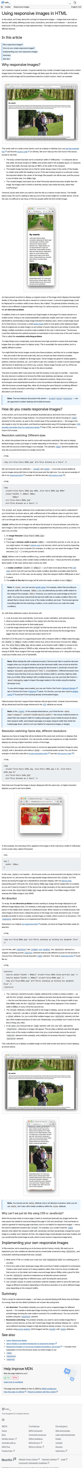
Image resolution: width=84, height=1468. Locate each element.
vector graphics (24, 1329)
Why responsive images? (13, 44)
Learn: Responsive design (16, 1340)
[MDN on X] (11, 1420)
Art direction (9, 898)
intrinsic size (35, 545)
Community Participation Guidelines (33, 1463)
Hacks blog (60, 1451)
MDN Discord (34, 1443)
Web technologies (62, 1431)
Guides (58, 1439)
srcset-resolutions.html (38, 753)
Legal (63, 1459)
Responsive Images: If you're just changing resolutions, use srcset (33, 1347)
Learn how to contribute (13, 1382)
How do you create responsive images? (19, 48)
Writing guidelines (36, 1439)
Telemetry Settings (49, 1459)
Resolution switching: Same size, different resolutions (34, 731)
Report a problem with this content (42, 1392)
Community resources (37, 1435)
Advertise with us (9, 1443)
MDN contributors (49, 1389)
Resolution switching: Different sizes (24, 435)
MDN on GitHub (35, 1447)
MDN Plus (6, 1447)
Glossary (59, 1447)
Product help (7, 1451)
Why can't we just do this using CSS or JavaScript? (32, 1213)
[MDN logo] (6, 1409)
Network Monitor (69, 688)
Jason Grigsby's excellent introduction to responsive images (30, 1343)
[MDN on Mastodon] (15, 1420)
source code (22, 152)
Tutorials (58, 1443)
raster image (38, 324)
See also (6, 59)
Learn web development (65, 1435)
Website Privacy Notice (28, 1459)
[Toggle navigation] (79, 2)
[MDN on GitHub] (3, 1420)
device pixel (67, 881)
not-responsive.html (29, 924)
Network (32, 691)
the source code (55, 475)
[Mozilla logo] (9, 1459)
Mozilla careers (8, 1439)
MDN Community (36, 1431)
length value (41, 587)
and (40, 949)
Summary (7, 55)
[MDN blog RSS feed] (19, 1420)
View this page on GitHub (14, 1392)
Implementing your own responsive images (20, 52)
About (4, 1431)
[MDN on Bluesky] (7, 1420)
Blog (4, 1435)
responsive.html (16, 475)
